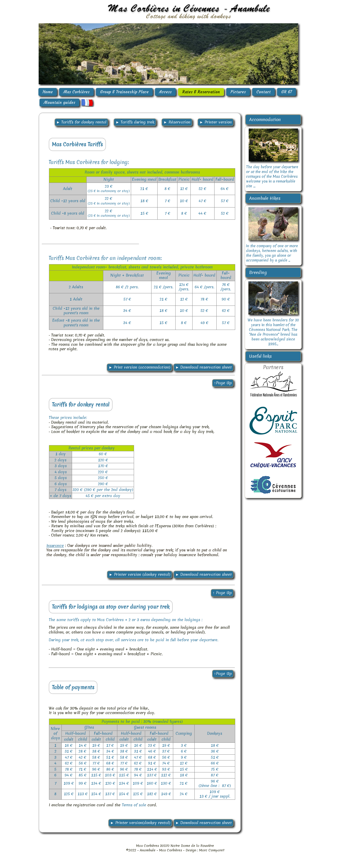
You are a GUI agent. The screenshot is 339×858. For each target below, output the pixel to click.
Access (165, 91)
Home (48, 91)
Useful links (260, 356)
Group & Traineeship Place (124, 91)
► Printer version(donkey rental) (140, 822)
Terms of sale (134, 805)
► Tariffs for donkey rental (81, 122)
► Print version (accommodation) (139, 367)
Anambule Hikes (264, 198)
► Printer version (215, 122)
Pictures (238, 91)
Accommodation (265, 119)
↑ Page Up (222, 592)
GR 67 (286, 91)
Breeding (258, 272)
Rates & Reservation (201, 91)
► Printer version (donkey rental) (139, 574)
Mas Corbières (76, 91)
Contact (263, 91)
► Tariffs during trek (134, 122)
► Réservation (176, 122)
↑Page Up (223, 383)
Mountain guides (59, 102)
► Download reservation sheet (203, 367)
